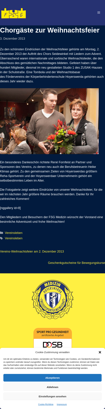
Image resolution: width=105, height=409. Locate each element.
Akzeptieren (52, 377)
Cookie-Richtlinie (45, 404)
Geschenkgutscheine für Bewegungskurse (76, 263)
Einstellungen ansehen (52, 396)
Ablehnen (52, 387)
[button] (100, 352)
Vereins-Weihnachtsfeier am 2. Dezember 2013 (32, 251)
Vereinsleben (13, 233)
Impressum (62, 404)
